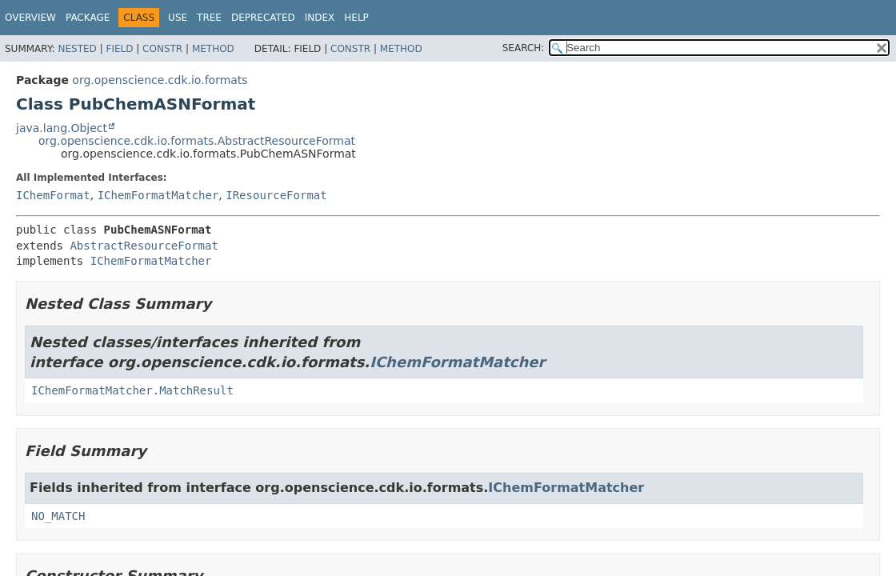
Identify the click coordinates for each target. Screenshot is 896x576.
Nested (77, 48)
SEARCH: (523, 48)
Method (213, 48)
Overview (30, 17)
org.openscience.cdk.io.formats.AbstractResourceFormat (196, 140)
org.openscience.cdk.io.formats (159, 80)
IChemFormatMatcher (158, 195)
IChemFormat (53, 195)
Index (320, 17)
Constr (162, 48)
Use (177, 17)
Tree (209, 17)
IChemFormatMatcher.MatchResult (132, 390)
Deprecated (263, 17)
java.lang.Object (61, 128)
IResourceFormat (276, 195)
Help (356, 17)
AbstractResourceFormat (144, 245)
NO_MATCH (58, 516)
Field (119, 48)
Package (88, 17)
